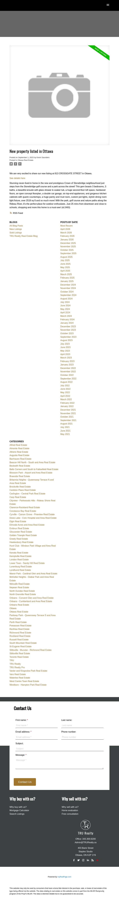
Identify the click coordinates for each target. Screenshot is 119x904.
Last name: (66, 720)
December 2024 (68, 285)
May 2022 (65, 392)
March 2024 (66, 316)
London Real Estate (19, 559)
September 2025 (68, 253)
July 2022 (65, 385)
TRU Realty (15, 664)
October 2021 (67, 417)
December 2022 (68, 368)
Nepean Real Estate (19, 587)
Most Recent (66, 226)
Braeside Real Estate (20, 476)
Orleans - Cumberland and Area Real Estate (31, 601)
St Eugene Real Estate (21, 646)
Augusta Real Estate (19, 455)
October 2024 (67, 292)
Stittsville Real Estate (20, 653)
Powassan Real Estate (20, 625)
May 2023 (65, 351)
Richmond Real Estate (20, 632)
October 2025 (67, 250)
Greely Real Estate (19, 539)
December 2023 (68, 326)
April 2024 (65, 312)
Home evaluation (70, 810)
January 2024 (67, 323)
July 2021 (65, 427)
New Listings (16, 229)
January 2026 (67, 239)
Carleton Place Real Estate (23, 490)
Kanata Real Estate (19, 553)
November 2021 (68, 413)
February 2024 (67, 319)
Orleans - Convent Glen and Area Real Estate (32, 598)
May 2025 (65, 267)
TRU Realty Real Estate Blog (24, 236)
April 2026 (65, 229)
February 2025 (67, 278)
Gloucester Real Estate (21, 532)
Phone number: (68, 732)
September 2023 (68, 337)
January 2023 (67, 364)
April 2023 (65, 354)
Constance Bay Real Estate (23, 511)
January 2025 (67, 281)
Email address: (23, 732)
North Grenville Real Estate (23, 594)
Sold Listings (16, 232)
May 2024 (65, 309)
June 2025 (65, 264)
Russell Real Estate (19, 639)
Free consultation (70, 814)
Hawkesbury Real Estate (21, 542)
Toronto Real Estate (19, 657)
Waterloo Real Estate (20, 678)
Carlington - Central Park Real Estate (27, 493)
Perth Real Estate (18, 622)
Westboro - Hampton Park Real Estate (28, 685)
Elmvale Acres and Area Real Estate (27, 525)
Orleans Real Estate (19, 605)
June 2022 (65, 389)
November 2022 (68, 371)
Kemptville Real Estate (20, 556)
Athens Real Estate (19, 452)
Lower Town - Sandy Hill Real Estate (27, 563)
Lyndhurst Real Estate (20, 570)
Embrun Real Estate (19, 528)
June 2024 (65, 305)
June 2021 (65, 431)
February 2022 (67, 403)
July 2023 (65, 344)
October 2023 (67, 333)
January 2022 (67, 406)
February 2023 (67, 361)
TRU (12, 660)
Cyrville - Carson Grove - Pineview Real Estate (32, 514)
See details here (17, 178)
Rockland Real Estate (20, 636)
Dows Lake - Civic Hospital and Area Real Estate (33, 518)
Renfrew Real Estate (20, 629)
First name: (21, 720)
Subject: (19, 743)
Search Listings (17, 814)
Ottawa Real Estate (25, 160)
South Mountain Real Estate (23, 643)
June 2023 (65, 347)
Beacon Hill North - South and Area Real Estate (32, 462)
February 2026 (67, 236)
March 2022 (66, 399)
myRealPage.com (64, 877)
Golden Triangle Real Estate (23, 535)
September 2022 (68, 378)
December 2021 (68, 410)
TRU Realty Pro (17, 667)
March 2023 (66, 358)
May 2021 (65, 434)
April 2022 (65, 396)
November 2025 (68, 246)
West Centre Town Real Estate (24, 681)
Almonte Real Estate (19, 448)
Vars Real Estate (18, 674)
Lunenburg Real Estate (21, 566)
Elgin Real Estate (18, 521)
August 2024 (66, 298)
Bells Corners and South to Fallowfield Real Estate (34, 469)
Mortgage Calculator (19, 810)
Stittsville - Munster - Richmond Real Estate (31, 650)
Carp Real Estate (18, 497)
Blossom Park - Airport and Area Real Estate (31, 473)
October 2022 (67, 375)
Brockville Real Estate (20, 487)
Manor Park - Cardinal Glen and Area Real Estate (33, 573)
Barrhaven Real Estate (20, 459)
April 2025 (65, 271)
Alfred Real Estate (18, 445)
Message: (21, 755)
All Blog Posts (16, 226)
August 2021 (66, 424)
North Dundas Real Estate (22, 591)
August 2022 (66, 382)
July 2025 (65, 260)
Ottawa (13, 608)
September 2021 (68, 420)
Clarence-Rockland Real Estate (25, 507)
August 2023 (66, 340)
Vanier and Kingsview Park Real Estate (28, 671)
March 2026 (66, 232)
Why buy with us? (18, 807)
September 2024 (68, 295)
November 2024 (68, 288)
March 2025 (66, 274)
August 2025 (66, 257)
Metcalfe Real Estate (20, 584)
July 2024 (65, 302)
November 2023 (68, 330)
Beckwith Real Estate (20, 466)
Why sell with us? (70, 807)
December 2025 (68, 243)
